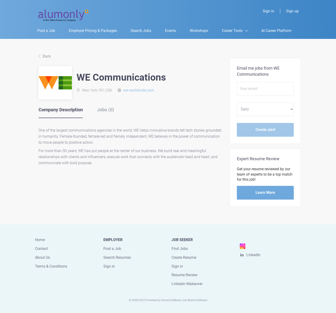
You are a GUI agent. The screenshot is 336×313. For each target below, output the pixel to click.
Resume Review (184, 275)
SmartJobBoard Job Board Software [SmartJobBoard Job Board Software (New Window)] (184, 300)
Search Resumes (117, 257)
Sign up (292, 11)
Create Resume (184, 257)
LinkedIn (253, 255)
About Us (42, 257)
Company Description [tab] (60, 109)
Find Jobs (180, 248)
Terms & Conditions (51, 266)
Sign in (268, 11)
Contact (41, 248)
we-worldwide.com (138, 90)
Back (46, 56)
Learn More (265, 192)
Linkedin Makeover (187, 284)
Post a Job (112, 248)
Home (40, 240)
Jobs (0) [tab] (105, 109)
